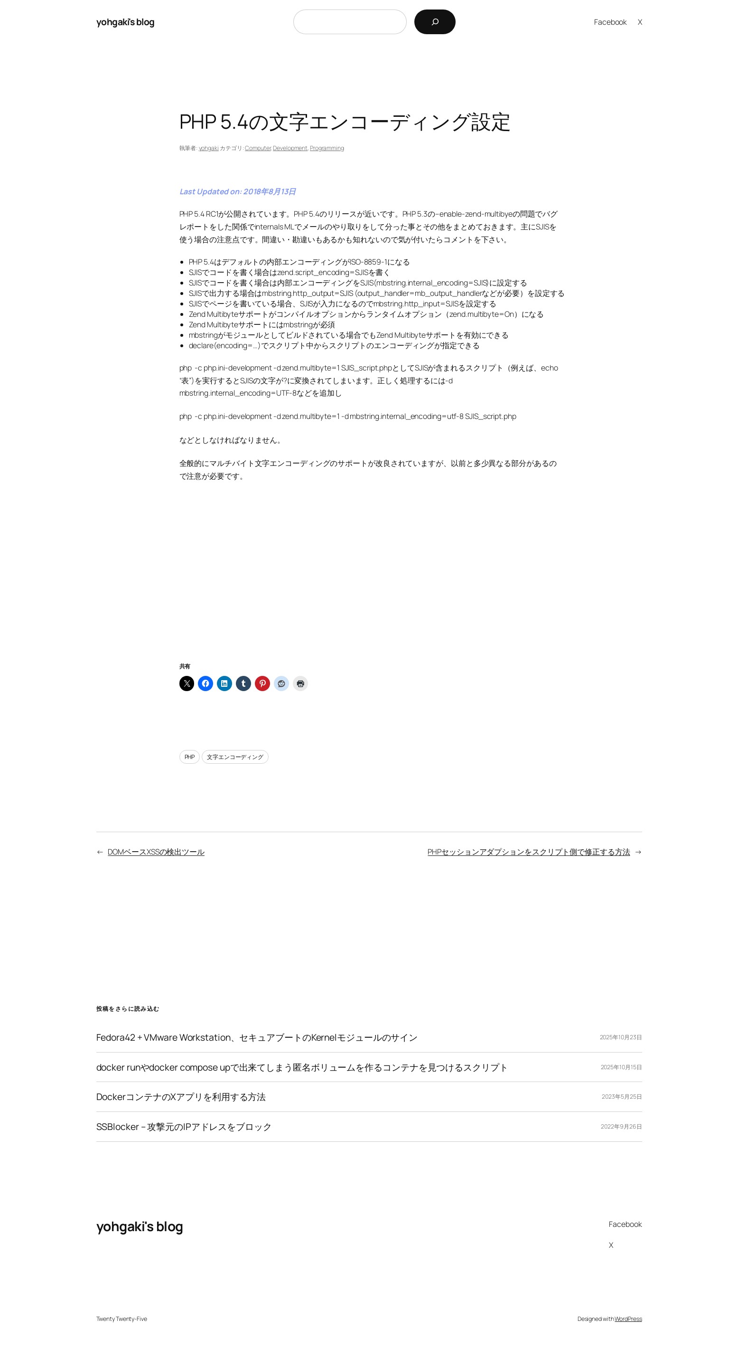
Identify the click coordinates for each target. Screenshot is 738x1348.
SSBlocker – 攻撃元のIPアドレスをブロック (184, 1126)
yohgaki (209, 148)
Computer (258, 148)
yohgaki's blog (125, 21)
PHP (190, 757)
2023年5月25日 (622, 1096)
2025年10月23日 (621, 1037)
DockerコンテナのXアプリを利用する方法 (181, 1097)
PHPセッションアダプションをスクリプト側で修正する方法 (529, 851)
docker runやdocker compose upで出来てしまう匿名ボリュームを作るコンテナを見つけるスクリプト (302, 1067)
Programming (327, 148)
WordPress (628, 1319)
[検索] (435, 21)
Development (290, 148)
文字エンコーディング (235, 757)
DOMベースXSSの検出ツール (156, 851)
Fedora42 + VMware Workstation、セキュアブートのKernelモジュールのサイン (257, 1037)
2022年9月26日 (621, 1126)
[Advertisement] (369, 583)
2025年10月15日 (621, 1067)
